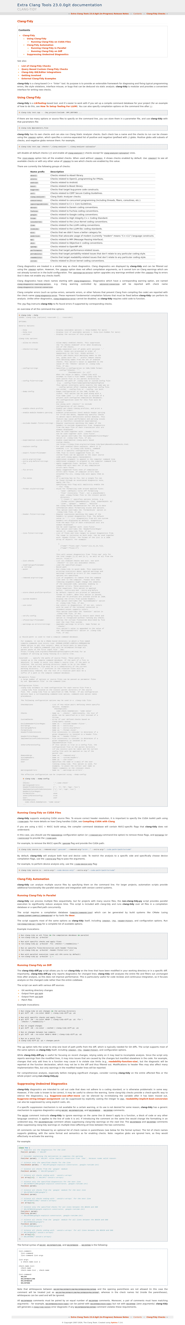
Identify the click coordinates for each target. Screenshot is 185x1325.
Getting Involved (31, 75)
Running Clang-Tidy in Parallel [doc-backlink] (36, 895)
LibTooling (40, 103)
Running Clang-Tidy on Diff (46, 51)
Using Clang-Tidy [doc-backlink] (29, 97)
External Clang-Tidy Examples (39, 78)
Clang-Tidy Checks (156, 14)
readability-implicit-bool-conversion (147, 1099)
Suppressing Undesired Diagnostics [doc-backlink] (42, 1083)
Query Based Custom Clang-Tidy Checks (45, 69)
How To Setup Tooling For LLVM (58, 106)
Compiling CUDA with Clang (99, 821)
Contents (137, 14)
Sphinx (114, 1322)
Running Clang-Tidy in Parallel (48, 48)
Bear (72, 915)
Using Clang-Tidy (36, 38)
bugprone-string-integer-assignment (38, 1099)
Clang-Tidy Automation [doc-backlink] (33, 879)
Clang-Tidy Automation (40, 45)
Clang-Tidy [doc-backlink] (25, 21)
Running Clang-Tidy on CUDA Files (51, 42)
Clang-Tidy (29, 35)
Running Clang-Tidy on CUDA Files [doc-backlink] (39, 812)
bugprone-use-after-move (65, 1095)
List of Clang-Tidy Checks (36, 66)
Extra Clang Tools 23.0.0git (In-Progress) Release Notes (100, 14)
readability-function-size (123, 1061)
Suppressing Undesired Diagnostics (48, 54)
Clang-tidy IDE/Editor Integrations (41, 72)
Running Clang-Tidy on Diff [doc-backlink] (34, 965)
